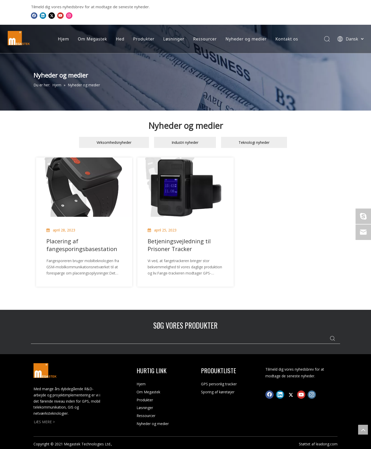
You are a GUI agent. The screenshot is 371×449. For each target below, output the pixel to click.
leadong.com (327, 444)
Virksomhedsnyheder (114, 142)
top (363, 430)
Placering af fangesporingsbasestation (81, 245)
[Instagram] (69, 15)
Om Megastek (92, 39)
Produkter (143, 39)
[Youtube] (60, 15)
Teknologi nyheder (254, 142)
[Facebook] (34, 15)
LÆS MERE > (44, 421)
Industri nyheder (185, 142)
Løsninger (173, 39)
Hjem (62, 39)
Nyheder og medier (245, 39)
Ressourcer (204, 39)
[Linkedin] (43, 15)
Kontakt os (286, 39)
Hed (119, 39)
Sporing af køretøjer (217, 391)
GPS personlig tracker (219, 383)
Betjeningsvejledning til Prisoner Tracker (179, 245)
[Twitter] (51, 15)
